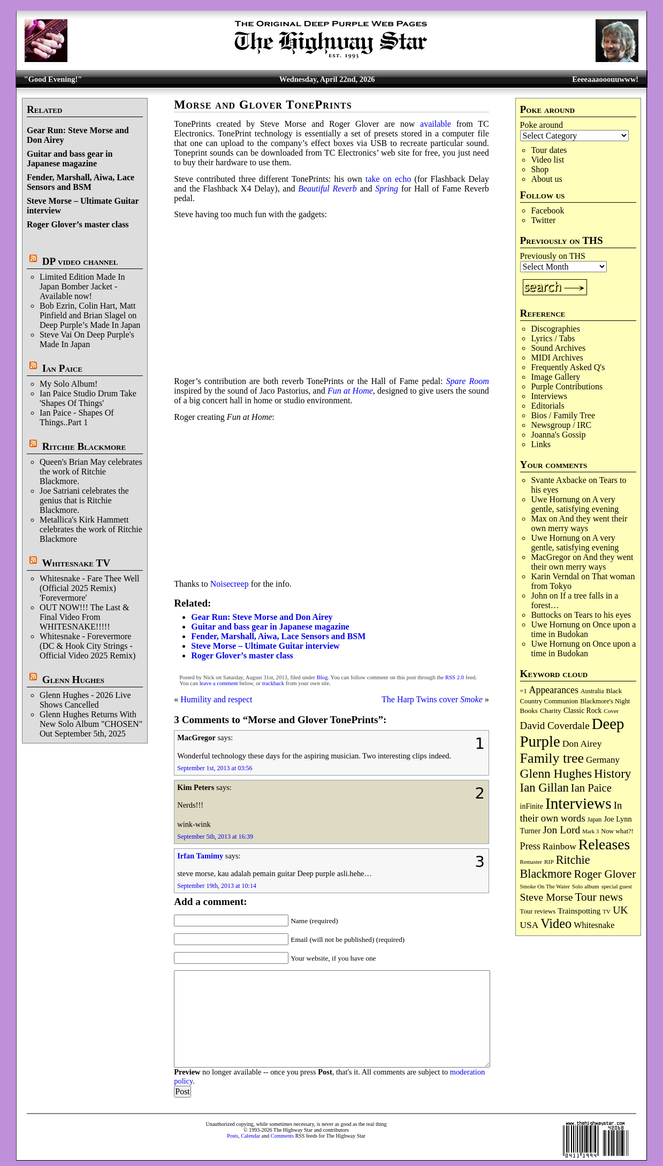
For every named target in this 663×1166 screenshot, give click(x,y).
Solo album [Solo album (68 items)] (585, 886)
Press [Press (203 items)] (530, 846)
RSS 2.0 (454, 677)
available (435, 123)
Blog (322, 677)
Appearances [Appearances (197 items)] (553, 690)
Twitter (543, 220)
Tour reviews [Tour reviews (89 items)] (538, 911)
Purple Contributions (567, 386)
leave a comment (219, 683)
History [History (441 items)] (612, 773)
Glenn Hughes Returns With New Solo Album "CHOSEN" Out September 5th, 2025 (91, 724)
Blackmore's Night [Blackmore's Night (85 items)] (605, 701)
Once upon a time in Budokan (583, 629)
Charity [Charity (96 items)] (550, 711)
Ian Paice (62, 368)
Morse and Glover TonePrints (263, 104)
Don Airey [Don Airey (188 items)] (582, 743)
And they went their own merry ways (579, 523)
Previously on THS (552, 255)
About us (546, 178)
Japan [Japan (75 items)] (595, 819)
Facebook (547, 210)
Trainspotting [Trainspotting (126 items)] (579, 911)
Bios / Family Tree (563, 415)
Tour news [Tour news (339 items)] (599, 897)
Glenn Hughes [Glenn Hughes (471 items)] (556, 773)
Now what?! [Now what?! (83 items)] (617, 831)
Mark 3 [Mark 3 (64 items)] (590, 831)
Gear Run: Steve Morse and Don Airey (261, 617)
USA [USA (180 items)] (529, 925)
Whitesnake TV (76, 563)
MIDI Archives (557, 357)
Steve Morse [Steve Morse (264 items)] (546, 897)
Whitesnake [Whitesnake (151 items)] (594, 925)
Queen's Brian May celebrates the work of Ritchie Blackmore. (91, 471)
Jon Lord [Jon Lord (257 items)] (561, 829)
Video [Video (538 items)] (555, 923)
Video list (547, 159)
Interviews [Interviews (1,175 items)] (578, 803)
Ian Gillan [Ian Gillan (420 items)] (544, 787)
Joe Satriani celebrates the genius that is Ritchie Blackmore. (84, 500)
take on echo (388, 178)
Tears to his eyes (602, 614)
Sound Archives (558, 347)
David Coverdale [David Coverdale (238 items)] (555, 725)
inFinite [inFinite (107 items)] (531, 806)
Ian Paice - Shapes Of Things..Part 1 (77, 417)
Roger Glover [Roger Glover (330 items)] (605, 874)
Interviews (549, 396)
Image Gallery (555, 376)
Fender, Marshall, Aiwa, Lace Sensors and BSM (80, 182)
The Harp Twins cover (432, 699)
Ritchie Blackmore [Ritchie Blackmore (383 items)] (555, 866)
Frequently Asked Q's (568, 367)
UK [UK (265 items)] (620, 910)
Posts (232, 1136)
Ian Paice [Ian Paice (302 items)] (591, 788)
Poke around (541, 124)
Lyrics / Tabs (553, 338)
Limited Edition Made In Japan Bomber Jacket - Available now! (82, 286)
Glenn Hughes (73, 679)
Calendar (250, 1136)
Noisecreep (229, 583)
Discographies (555, 328)
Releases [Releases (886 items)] (604, 844)
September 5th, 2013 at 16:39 (215, 836)
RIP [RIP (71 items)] (549, 861)
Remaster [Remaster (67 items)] (531, 861)
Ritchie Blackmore (84, 446)
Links (540, 444)
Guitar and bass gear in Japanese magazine (69, 158)
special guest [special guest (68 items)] (616, 886)
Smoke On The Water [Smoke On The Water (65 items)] (545, 886)
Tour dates (549, 150)
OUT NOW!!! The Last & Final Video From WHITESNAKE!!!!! (84, 617)
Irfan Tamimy (200, 856)
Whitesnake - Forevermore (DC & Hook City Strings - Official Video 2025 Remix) (87, 646)
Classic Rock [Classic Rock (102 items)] (582, 711)
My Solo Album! (68, 383)
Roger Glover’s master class (78, 224)
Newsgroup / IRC (561, 424)
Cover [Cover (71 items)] (611, 711)
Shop (539, 169)
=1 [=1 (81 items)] (523, 691)
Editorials (547, 405)
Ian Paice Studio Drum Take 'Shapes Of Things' (88, 398)
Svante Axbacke (558, 480)
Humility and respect (216, 699)
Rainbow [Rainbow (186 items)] (559, 846)
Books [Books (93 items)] (529, 711)
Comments (282, 1136)
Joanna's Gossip (558, 434)
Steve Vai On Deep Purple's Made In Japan (87, 339)
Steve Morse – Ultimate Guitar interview (265, 645)
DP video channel (80, 261)
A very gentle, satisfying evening (575, 504)
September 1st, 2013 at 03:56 (214, 768)
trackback (273, 683)
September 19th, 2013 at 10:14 (216, 885)
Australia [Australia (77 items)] (592, 691)
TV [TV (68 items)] (607, 911)
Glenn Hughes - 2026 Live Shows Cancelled (85, 700)
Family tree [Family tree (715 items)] (552, 758)
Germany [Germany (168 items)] (603, 760)
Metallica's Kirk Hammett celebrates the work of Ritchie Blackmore (91, 529)
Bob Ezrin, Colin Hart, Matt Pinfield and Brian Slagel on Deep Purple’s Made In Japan (90, 315)
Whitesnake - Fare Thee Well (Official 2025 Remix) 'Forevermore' (90, 588)
